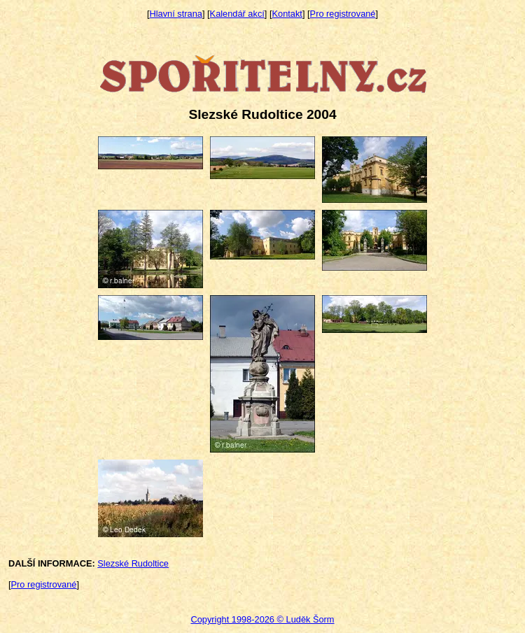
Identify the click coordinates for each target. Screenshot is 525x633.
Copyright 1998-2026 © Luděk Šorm (262, 619)
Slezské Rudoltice (133, 563)
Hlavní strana (176, 13)
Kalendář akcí (237, 13)
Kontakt (287, 13)
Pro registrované (343, 13)
